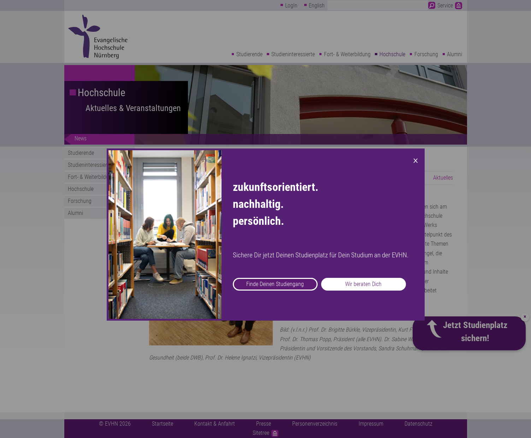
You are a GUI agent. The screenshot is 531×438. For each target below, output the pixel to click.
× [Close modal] (415, 160)
